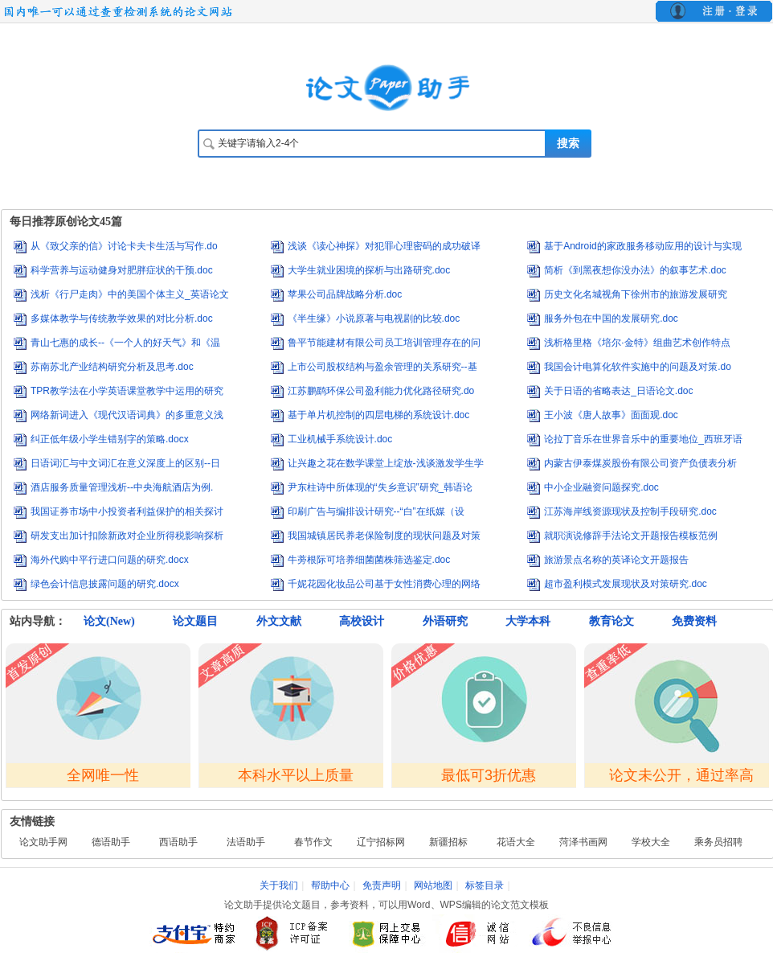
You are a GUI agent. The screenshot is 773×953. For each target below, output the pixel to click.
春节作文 (313, 842)
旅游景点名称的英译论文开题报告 (616, 559)
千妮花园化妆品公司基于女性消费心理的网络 (384, 583)
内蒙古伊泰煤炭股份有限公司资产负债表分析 (640, 463)
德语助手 (111, 842)
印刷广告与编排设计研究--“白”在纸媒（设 (376, 511)
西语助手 (178, 842)
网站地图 (433, 885)
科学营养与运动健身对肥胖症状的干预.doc (122, 270)
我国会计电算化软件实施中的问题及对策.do (637, 366)
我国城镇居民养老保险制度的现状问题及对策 (384, 535)
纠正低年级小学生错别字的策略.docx (110, 439)
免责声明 (381, 885)
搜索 (568, 144)
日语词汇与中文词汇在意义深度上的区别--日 (125, 463)
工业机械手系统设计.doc (340, 439)
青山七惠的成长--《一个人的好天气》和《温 (125, 342)
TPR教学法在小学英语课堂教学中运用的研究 (127, 390)
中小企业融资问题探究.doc (601, 487)
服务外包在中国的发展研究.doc (611, 318)
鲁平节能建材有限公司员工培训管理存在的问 (384, 342)
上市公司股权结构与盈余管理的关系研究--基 (382, 366)
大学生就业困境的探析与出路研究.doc (369, 270)
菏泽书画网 (583, 842)
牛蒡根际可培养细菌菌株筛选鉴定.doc (369, 559)
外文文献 (278, 621)
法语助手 (246, 842)
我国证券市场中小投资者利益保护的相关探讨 (127, 511)
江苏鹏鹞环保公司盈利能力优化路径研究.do (381, 390)
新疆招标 (448, 842)
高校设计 (361, 621)
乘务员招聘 (718, 842)
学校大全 (651, 842)
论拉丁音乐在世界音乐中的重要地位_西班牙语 (643, 439)
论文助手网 (43, 842)
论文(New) (109, 621)
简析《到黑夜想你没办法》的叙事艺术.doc (635, 270)
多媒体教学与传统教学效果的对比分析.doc (122, 318)
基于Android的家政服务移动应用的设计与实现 (642, 246)
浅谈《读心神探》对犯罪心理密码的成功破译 (384, 246)
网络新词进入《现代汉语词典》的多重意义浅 (127, 415)
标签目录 (484, 885)
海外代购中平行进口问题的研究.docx (110, 559)
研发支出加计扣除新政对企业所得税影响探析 (127, 535)
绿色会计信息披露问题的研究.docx (105, 583)
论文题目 (195, 621)
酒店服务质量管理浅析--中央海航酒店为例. (122, 487)
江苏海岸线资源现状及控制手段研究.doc (630, 511)
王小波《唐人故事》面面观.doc (611, 415)
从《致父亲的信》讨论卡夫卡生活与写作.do (124, 246)
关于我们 (279, 885)
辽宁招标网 (381, 842)
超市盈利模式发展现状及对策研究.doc (625, 583)
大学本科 (527, 621)
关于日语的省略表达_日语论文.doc (618, 390)
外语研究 (445, 621)
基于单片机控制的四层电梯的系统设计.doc (379, 415)
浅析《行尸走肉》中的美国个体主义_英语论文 (130, 294)
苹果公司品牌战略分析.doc (345, 294)
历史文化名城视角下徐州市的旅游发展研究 (635, 294)
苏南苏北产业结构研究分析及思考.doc (112, 366)
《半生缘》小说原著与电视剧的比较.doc (374, 318)
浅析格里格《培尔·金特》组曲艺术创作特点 (637, 342)
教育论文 (611, 621)
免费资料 (694, 621)
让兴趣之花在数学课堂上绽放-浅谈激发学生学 (386, 463)
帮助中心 (330, 885)
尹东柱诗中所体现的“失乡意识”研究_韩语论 (380, 487)
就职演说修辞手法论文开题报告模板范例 (631, 535)
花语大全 (516, 842)
